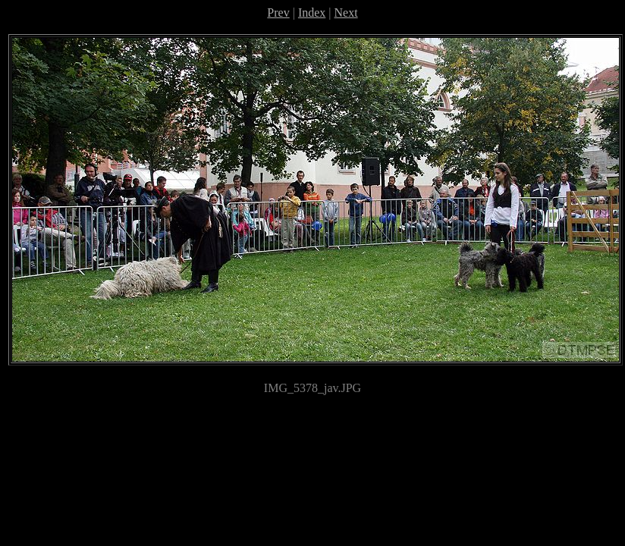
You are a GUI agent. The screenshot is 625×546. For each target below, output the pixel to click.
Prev (278, 12)
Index (311, 12)
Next (346, 12)
